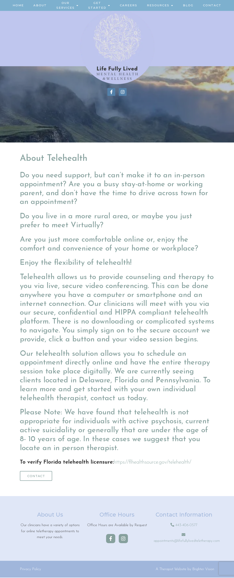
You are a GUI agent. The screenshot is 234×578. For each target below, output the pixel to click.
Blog (188, 5)
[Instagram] (123, 92)
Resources (158, 5)
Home (18, 5)
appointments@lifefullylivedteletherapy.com (187, 541)
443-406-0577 (186, 526)
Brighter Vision (203, 569)
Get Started (97, 5)
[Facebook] (111, 92)
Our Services (65, 5)
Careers (128, 5)
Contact (212, 5)
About (40, 5)
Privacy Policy (30, 569)
